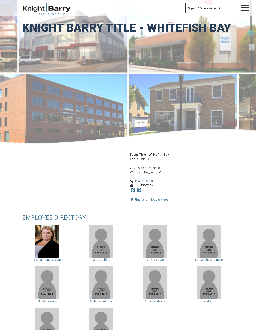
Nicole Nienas (47, 301)
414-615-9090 (144, 181)
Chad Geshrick (155, 301)
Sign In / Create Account (204, 8)
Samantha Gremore (209, 260)
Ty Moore (209, 301)
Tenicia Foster (155, 260)
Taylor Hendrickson (47, 260)
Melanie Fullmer (101, 301)
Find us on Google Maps (149, 199)
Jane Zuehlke (101, 260)
